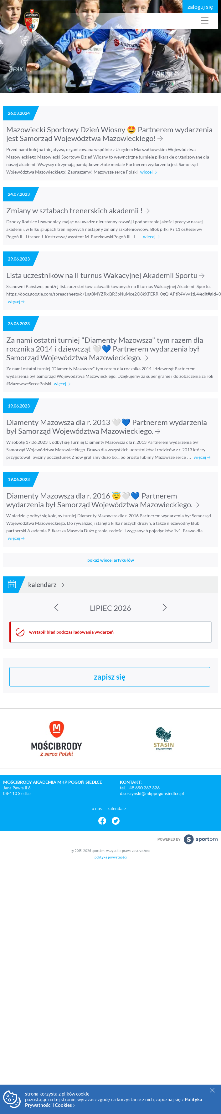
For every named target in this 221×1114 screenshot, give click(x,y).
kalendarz (46, 584)
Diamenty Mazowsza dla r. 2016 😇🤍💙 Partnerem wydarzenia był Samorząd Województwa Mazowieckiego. (102, 500)
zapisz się (110, 676)
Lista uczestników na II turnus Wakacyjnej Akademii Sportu (105, 275)
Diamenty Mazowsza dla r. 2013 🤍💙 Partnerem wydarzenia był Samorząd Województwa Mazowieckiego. (106, 426)
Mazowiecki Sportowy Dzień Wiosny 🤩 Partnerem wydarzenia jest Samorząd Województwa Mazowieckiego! (109, 134)
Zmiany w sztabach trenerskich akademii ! (78, 210)
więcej (148, 172)
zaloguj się (200, 6)
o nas (97, 808)
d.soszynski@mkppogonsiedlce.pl (152, 793)
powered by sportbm (187, 839)
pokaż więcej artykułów (110, 560)
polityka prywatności (111, 857)
